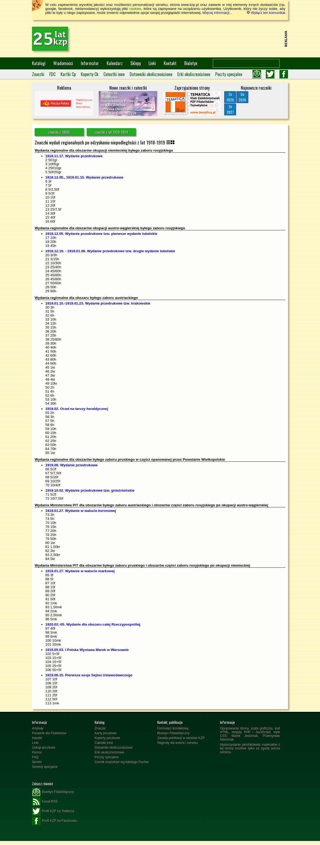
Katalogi (39, 63)
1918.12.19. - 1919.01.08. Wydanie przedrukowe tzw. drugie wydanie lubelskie (110, 251)
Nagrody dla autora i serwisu (177, 743)
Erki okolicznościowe (193, 74)
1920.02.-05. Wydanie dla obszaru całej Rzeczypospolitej (92, 624)
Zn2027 (230, 109)
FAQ (35, 757)
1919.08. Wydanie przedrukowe (71, 465)
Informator (90, 63)
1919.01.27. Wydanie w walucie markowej (80, 571)
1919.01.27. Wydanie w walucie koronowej (80, 511)
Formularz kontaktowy (173, 728)
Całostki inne (114, 74)
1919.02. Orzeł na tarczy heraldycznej (76, 409)
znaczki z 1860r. (59, 132)
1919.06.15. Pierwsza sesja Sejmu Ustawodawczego (89, 675)
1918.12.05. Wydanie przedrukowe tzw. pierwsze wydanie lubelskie (101, 234)
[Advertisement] (186, 39)
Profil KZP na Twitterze (53, 811)
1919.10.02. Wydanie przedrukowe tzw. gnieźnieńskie (89, 490)
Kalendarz (115, 63)
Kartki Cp (68, 74)
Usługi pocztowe (43, 747)
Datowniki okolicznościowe (151, 74)
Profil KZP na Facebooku (54, 821)
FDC (52, 74)
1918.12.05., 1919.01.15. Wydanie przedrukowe (84, 177)
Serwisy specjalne (45, 767)
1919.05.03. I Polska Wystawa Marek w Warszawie (87, 650)
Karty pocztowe (106, 733)
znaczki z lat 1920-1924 (111, 132)
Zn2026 (230, 97)
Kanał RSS (45, 801)
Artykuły (37, 728)
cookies (135, 9)
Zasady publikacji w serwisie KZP (181, 738)
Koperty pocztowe (107, 738)
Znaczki (38, 74)
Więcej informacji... (217, 13)
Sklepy (135, 63)
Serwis (37, 762)
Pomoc (37, 752)
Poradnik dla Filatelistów (49, 733)
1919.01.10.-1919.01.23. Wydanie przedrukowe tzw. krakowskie (97, 303)
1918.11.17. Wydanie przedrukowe (74, 156)
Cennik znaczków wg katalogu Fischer (122, 762)
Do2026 (242, 97)
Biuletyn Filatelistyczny (173, 733)
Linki (152, 63)
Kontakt (170, 63)
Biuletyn (190, 63)
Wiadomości (63, 63)
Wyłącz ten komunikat (266, 13)
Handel (37, 738)
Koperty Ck (89, 74)
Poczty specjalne (228, 74)
